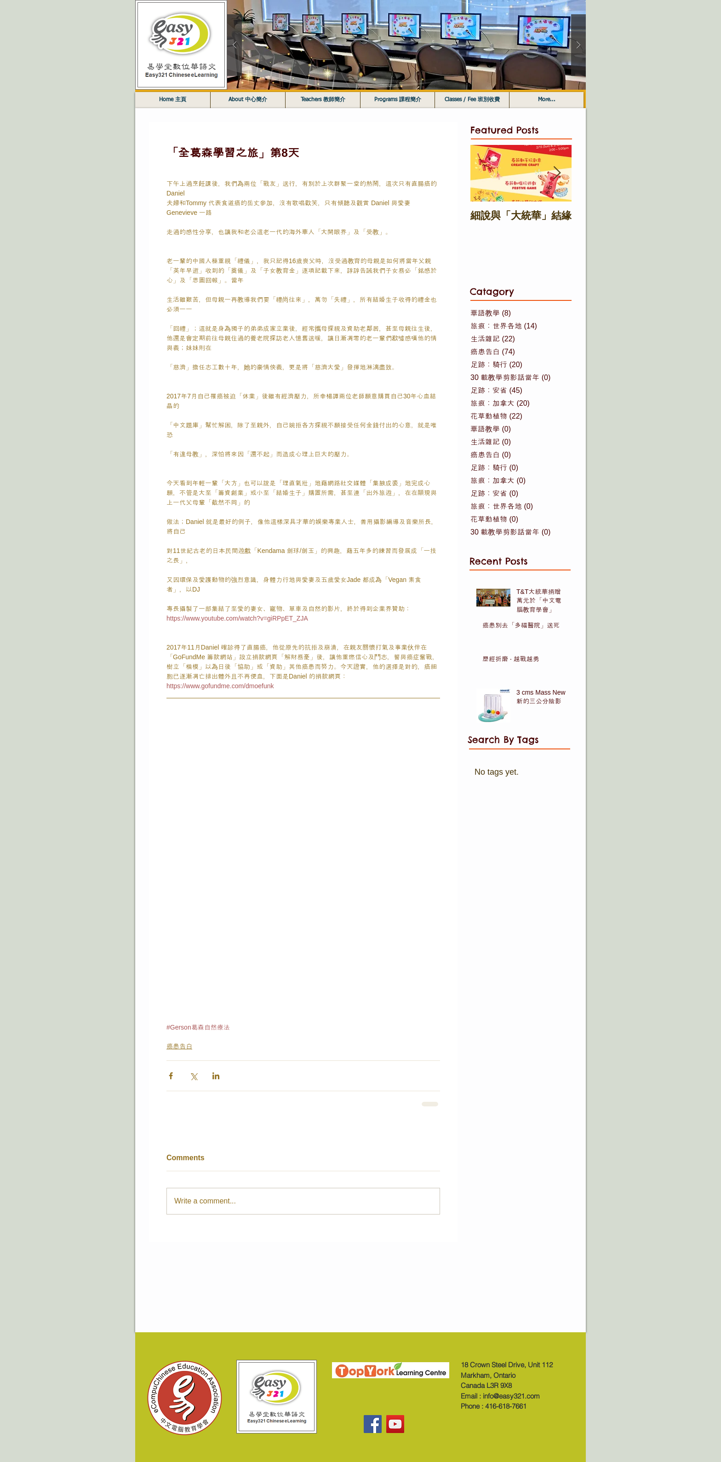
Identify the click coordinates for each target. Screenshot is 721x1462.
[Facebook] (373, 1424)
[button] (406, 45)
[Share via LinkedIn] (216, 1075)
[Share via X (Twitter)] (193, 1075)
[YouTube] (395, 1424)
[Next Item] (557, 173)
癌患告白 (179, 1046)
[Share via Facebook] (170, 1075)
